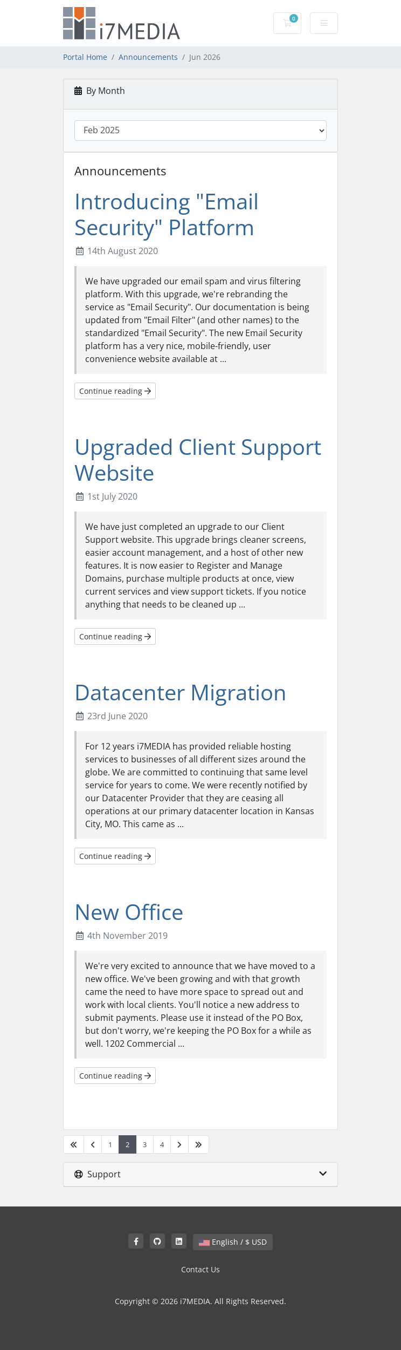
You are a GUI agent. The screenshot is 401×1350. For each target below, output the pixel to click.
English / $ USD (233, 1242)
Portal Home (85, 57)
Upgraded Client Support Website (197, 459)
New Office (128, 911)
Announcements (148, 57)
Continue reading (115, 391)
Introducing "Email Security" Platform (166, 214)
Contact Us (200, 1269)
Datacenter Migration (180, 692)
